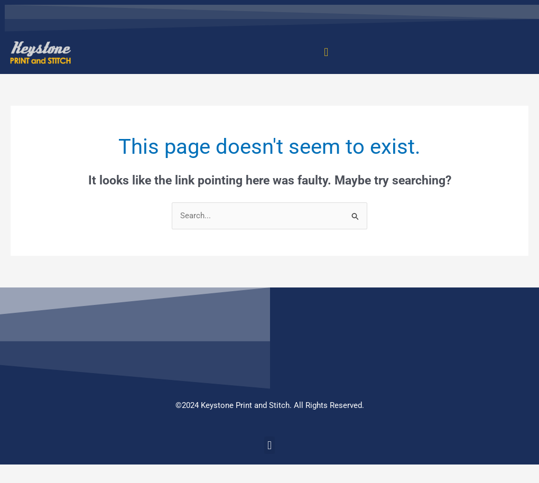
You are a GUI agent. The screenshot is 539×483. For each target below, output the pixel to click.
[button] (326, 52)
